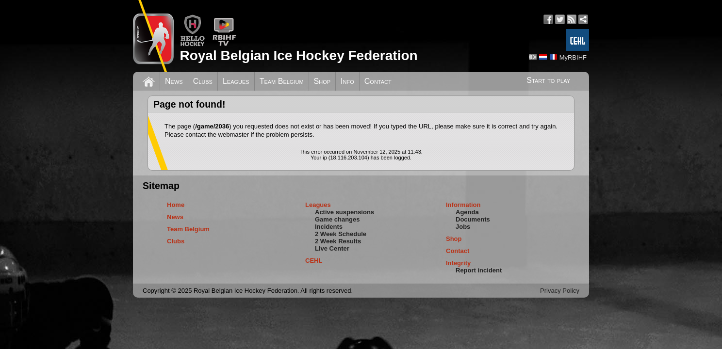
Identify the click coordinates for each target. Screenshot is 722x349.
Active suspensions (344, 212)
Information (463, 204)
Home (175, 204)
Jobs (463, 226)
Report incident (479, 270)
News (174, 81)
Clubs (203, 81)
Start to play (548, 80)
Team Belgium (282, 81)
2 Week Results (338, 241)
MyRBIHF (573, 57)
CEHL (313, 260)
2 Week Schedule (340, 234)
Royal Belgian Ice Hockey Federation (298, 55)
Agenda (467, 212)
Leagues (236, 81)
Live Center (332, 248)
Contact (378, 81)
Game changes (337, 219)
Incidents (329, 226)
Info (347, 81)
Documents (473, 219)
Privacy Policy (559, 290)
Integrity (458, 263)
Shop (322, 81)
